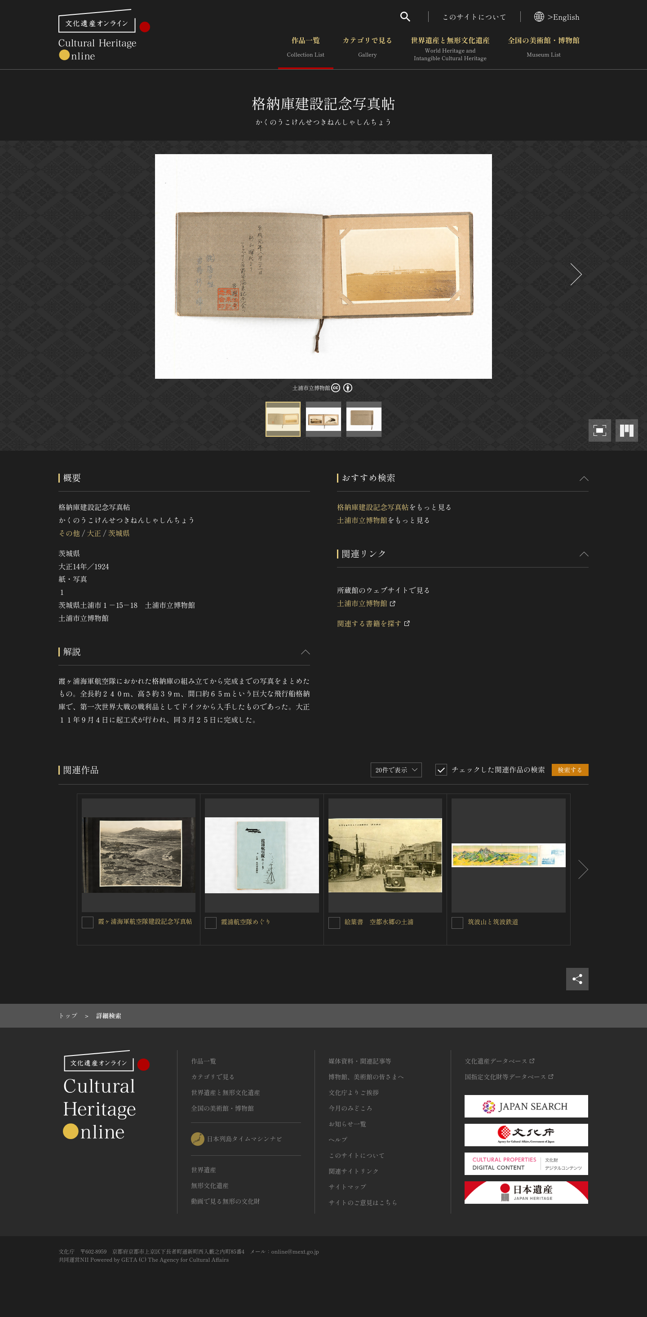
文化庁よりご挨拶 (353, 1092)
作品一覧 (305, 49)
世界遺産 (203, 1169)
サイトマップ (347, 1186)
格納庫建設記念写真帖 (373, 506)
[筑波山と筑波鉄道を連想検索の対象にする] (457, 923)
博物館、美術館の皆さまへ (366, 1076)
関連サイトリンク (353, 1170)
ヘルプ (337, 1139)
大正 (94, 533)
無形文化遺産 (210, 1185)
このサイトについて (474, 16)
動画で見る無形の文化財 (225, 1201)
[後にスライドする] (575, 274)
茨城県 (119, 533)
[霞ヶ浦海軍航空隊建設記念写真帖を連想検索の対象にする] (87, 922)
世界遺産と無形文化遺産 (450, 49)
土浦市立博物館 (362, 519)
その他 (69, 533)
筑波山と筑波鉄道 (493, 921)
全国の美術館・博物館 (544, 49)
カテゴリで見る (367, 49)
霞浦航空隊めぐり (246, 921)
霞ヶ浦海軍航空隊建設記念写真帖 (145, 921)
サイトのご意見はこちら (363, 1202)
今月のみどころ (350, 1108)
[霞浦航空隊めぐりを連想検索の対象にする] (211, 923)
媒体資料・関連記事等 (359, 1060)
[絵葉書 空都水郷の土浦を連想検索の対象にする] (334, 923)
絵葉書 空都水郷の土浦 (379, 921)
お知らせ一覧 (347, 1123)
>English (557, 16)
